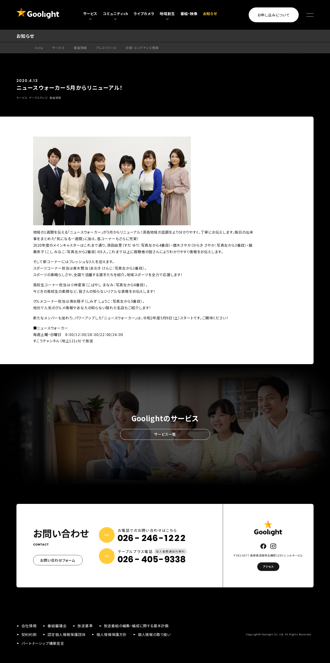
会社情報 (28, 625)
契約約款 (28, 634)
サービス (58, 47)
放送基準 (85, 625)
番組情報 (80, 47)
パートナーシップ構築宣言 (42, 643)
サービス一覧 (165, 434)
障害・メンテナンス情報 (142, 47)
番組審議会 (57, 625)
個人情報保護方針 (111, 634)
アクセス (268, 566)
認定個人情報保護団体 (66, 634)
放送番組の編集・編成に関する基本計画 (136, 625)
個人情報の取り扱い (154, 634)
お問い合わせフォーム (57, 560)
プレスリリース (106, 47)
